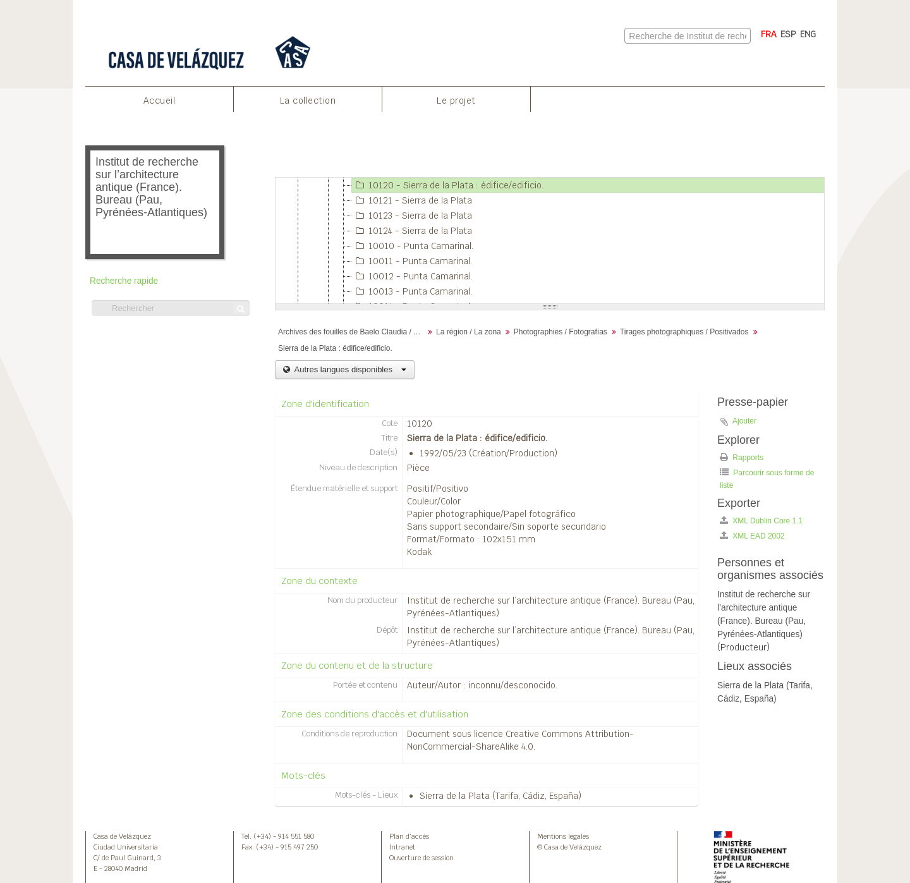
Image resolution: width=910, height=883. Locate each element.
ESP (788, 34)
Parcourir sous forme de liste (767, 479)
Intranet (402, 847)
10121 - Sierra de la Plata (412, 200)
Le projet (456, 100)
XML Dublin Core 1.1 (761, 520)
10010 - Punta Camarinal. (412, 245)
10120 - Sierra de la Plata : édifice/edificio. (447, 185)
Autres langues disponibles (349, 369)
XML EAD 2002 (752, 535)
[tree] (550, 241)
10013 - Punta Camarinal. (412, 291)
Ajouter (744, 421)
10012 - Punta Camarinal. (412, 276)
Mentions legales (563, 836)
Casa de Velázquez (122, 836)
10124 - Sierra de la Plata (412, 230)
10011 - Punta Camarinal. (412, 261)
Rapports (741, 457)
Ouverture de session (421, 857)
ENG (808, 34)
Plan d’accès (409, 836)
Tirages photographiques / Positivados (684, 331)
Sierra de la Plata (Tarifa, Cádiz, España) (500, 795)
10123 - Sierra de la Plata (412, 215)
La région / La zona (468, 331)
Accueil (159, 100)
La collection (308, 100)
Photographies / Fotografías (560, 331)
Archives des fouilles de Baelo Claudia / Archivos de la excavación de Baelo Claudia (352, 331)
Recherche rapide (124, 281)
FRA (769, 34)
